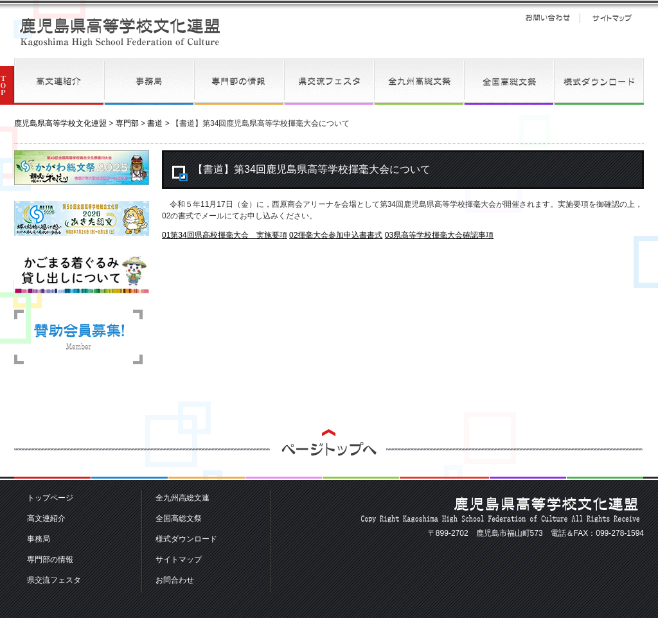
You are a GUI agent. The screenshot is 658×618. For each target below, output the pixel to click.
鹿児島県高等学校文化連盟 (120, 32)
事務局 (149, 81)
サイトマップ (612, 18)
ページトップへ (329, 454)
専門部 (127, 123)
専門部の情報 (239, 81)
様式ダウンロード (599, 81)
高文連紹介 (59, 81)
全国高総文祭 (509, 81)
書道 (155, 123)
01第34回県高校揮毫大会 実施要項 (224, 235)
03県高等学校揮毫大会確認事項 (439, 235)
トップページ (50, 497)
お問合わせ (175, 580)
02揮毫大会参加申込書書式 (335, 235)
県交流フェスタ (329, 81)
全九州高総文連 (419, 81)
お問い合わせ (547, 18)
